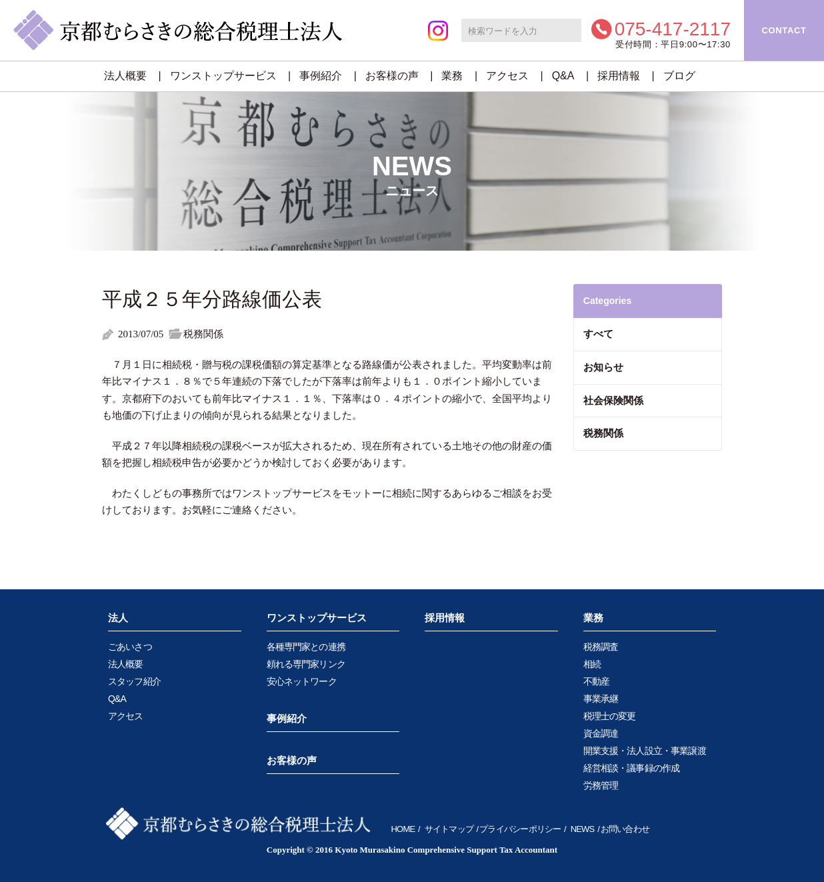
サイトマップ (449, 829)
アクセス (507, 75)
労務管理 (601, 785)
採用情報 (618, 75)
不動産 (596, 681)
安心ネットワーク (302, 681)
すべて (598, 333)
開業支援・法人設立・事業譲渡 (644, 750)
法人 (118, 617)
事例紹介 (320, 75)
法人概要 (125, 75)
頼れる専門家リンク (306, 664)
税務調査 (601, 646)
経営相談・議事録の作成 (631, 768)
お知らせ (603, 367)
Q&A (563, 75)
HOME (403, 829)
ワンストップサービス (223, 75)
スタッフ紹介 (134, 681)
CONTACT (783, 30)
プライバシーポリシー (520, 829)
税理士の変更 (609, 716)
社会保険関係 (613, 400)
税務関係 (603, 433)
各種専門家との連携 (306, 646)
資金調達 (601, 733)
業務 (452, 75)
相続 (592, 664)
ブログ (679, 75)
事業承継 (601, 698)
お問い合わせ (625, 829)
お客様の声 (392, 75)
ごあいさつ (130, 646)
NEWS (583, 829)
